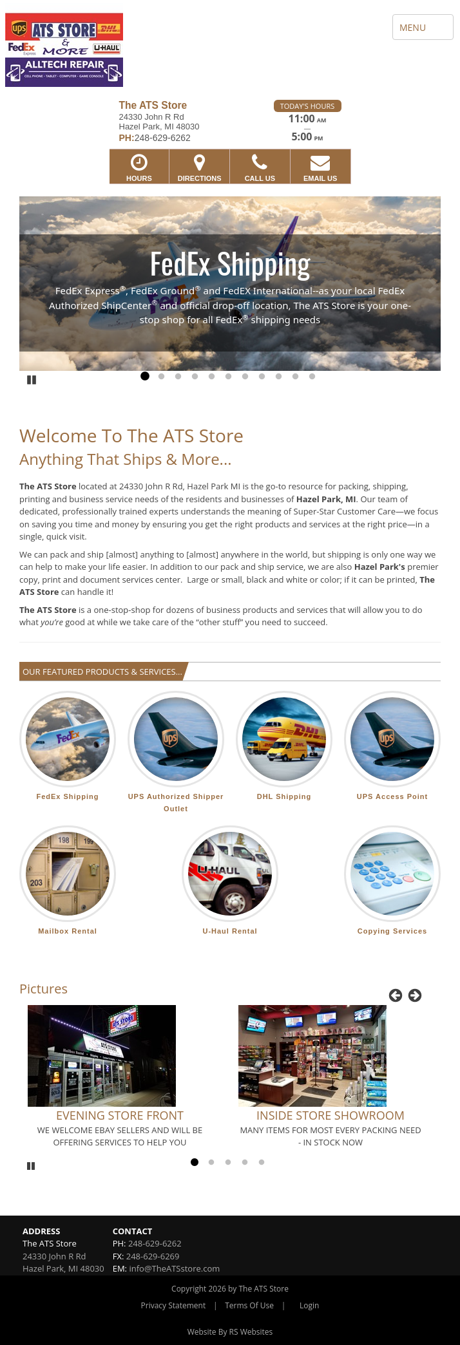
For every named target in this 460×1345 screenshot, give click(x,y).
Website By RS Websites (230, 1331)
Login (309, 1305)
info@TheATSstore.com (174, 1268)
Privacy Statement (173, 1305)
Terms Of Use (249, 1305)
